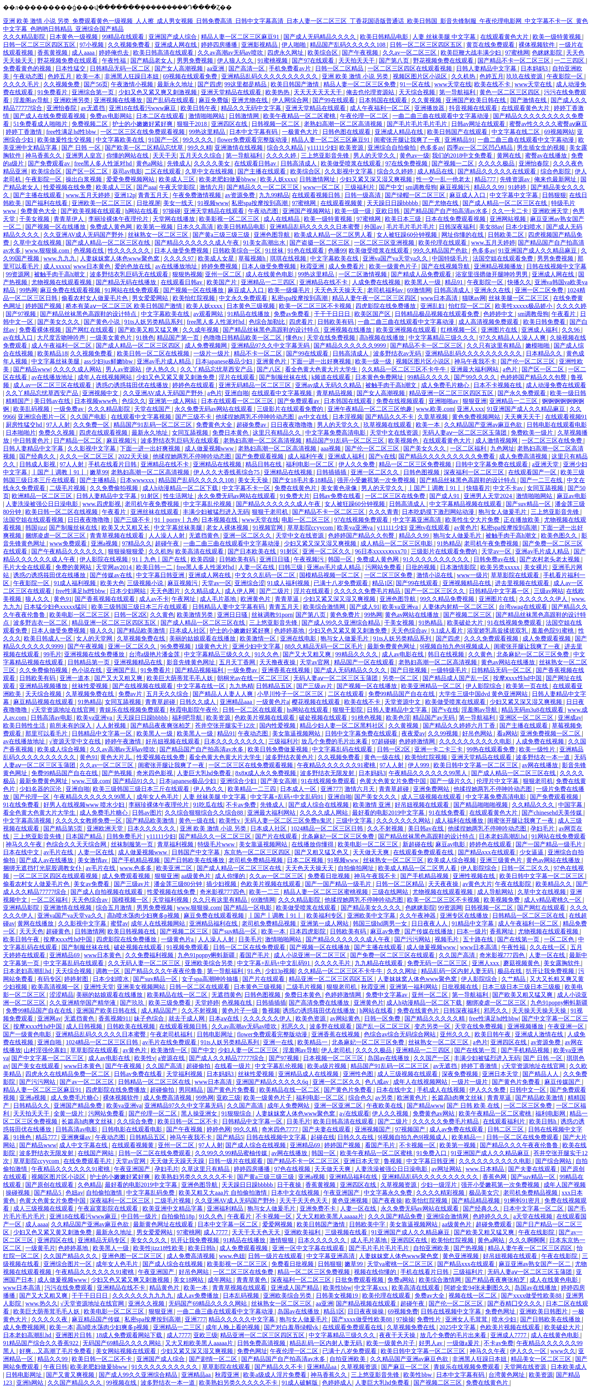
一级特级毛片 (450, 670)
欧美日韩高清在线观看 (164, 52)
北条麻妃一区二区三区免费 (533, 654)
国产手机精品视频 (136, 860)
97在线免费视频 (407, 163)
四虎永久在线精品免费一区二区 (68, 1074)
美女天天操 (253, 480)
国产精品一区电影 (248, 907)
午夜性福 (114, 60)
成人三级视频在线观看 (432, 797)
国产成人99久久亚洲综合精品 (341, 622)
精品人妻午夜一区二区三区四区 (375, 298)
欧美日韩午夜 (199, 108)
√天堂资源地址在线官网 (63, 709)
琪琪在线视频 (289, 258)
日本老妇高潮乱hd (503, 836)
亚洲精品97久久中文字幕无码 (271, 345)
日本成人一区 (299, 789)
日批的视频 (421, 567)
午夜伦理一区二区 (365, 116)
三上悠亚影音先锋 (326, 155)
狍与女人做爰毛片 (503, 512)
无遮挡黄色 (204, 535)
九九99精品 (274, 195)
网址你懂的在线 (463, 234)
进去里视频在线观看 (523, 583)
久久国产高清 (457, 955)
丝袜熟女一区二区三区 (159, 234)
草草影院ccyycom (311, 527)
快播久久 (519, 282)
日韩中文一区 (528, 1090)
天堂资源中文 (403, 702)
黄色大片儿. (116, 757)
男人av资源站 (124, 369)
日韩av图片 (147, 812)
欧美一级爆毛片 (290, 290)
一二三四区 (570, 60)
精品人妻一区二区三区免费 (360, 84)
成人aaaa (84, 52)
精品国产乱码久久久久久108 (348, 44)
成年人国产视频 (565, 1185)
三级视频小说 (146, 583)
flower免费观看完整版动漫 (253, 139)
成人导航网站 (496, 892)
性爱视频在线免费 (68, 187)
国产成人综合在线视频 (319, 805)
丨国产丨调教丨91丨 (59, 472)
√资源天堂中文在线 (75, 741)
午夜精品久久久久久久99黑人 (429, 773)
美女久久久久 (149, 1240)
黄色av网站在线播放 (412, 614)
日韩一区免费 (383, 1018)
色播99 (337, 250)
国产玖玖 (132, 1002)
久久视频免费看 (130, 44)
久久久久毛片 (22, 84)
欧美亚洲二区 (175, 868)
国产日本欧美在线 (252, 551)
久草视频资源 (399, 1185)
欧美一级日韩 (568, 393)
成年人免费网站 (289, 1105)
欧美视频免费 (502, 900)
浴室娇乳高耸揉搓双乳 (498, 630)
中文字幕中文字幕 (514, 195)
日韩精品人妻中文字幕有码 (229, 607)
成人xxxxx (56, 266)
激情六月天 (360, 789)
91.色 (254, 971)
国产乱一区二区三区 (384, 1026)
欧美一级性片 (538, 749)
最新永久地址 (176, 84)
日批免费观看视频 (360, 1280)
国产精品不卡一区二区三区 (514, 60)
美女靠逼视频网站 (297, 733)
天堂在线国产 (153, 409)
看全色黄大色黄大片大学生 (322, 369)
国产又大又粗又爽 (307, 654)
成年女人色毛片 (158, 797)
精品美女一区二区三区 (542, 1359)
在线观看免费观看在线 (424, 852)
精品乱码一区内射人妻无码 (458, 971)
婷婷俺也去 (114, 52)
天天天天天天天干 (318, 92)
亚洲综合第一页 (93, 92)
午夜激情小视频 (133, 84)
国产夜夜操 (387, 1200)
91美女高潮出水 (265, 242)
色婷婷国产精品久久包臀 (534, 377)
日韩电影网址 (215, 1034)
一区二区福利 (469, 448)
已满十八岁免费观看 (341, 583)
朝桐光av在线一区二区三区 (254, 678)
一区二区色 (560, 939)
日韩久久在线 (356, 1137)
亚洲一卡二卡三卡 (439, 749)
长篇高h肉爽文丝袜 (458, 1097)
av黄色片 (466, 527)
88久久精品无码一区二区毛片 (324, 646)
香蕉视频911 (114, 1018)
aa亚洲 (216, 68)
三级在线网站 (391, 892)
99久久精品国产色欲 (441, 250)
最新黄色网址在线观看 (164, 1224)
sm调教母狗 (421, 187)
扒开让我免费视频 (551, 971)
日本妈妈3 (535, 68)
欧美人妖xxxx (278, 179)
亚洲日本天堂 (501, 1074)
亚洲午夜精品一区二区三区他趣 (370, 409)
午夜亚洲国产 (133, 1169)
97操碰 (171, 211)
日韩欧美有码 (336, 322)
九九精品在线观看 (379, 963)
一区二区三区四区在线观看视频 (410, 68)
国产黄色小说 (102, 322)
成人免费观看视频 (547, 638)
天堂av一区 (497, 551)
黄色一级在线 (383, 757)
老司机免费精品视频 (256, 860)
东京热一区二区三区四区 (258, 852)
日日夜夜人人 (430, 923)
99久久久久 (198, 139)
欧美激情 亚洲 (372, 805)
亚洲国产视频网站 (307, 211)
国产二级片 (275, 591)
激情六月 (211, 187)
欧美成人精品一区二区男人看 (334, 234)
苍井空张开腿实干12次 (226, 725)
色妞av (74, 1192)
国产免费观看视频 (260, 456)
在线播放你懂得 (313, 844)
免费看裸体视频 (41, 329)
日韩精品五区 (275, 686)
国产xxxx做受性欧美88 (532, 1295)
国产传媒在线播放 (429, 931)
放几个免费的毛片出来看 (335, 741)
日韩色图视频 (422, 472)
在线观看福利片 (505, 1121)
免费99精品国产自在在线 (402, 694)
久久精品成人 (203, 591)
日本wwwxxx (138, 480)
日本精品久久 (544, 353)
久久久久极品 (497, 163)
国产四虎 (210, 84)
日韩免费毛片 (125, 836)
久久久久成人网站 (78, 369)
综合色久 (360, 1097)
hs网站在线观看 (308, 709)
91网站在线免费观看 (133, 290)
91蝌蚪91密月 (523, 1200)
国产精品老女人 (152, 60)
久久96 (571, 329)
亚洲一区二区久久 (375, 472)
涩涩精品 (61, 995)
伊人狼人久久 (236, 60)
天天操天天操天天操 (540, 1010)
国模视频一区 (131, 900)
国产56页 (96, 84)
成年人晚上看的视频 (233, 1327)
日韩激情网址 (318, 179)
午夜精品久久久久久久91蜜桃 (337, 765)
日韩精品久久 (32, 1105)
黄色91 (63, 599)
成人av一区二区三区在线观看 (53, 385)
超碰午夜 (168, 543)
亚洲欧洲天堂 (551, 211)
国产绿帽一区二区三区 (416, 195)
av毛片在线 (59, 852)
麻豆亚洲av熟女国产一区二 (535, 1264)
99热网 (28, 290)
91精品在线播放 (249, 314)
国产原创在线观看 (50, 1185)
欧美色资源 (311, 1018)
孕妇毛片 (543, 828)
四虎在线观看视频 (104, 432)
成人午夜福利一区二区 (381, 108)
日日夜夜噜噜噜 (292, 424)
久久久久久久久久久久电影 (476, 741)
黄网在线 (509, 155)
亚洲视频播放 (526, 1026)
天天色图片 (166, 591)
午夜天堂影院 (178, 187)
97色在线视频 (293, 1169)
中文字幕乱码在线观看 (343, 749)
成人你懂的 (231, 876)
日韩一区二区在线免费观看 (250, 947)
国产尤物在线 (441, 203)
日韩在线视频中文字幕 (556, 266)
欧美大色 (112, 583)
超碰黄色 (59, 931)
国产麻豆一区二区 (406, 1367)
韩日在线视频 (446, 654)
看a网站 (507, 733)
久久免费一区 (92, 424)
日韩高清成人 (299, 163)
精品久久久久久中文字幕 (242, 1319)
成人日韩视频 (85, 1026)
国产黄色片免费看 (517, 1082)
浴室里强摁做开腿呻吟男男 (492, 274)
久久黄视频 (427, 100)
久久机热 (464, 76)
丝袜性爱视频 (90, 686)
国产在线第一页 (519, 939)
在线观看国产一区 (533, 472)
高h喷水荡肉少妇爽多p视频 (144, 915)
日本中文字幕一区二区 (534, 1208)
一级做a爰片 (464, 1343)
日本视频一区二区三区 (334, 1058)
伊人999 (419, 765)
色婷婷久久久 (491, 1216)
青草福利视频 (176, 844)
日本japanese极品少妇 (224, 361)
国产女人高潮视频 (179, 68)
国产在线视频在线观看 (143, 686)
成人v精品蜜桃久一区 (553, 900)
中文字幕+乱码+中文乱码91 (287, 797)
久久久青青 (384, 512)
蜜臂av (119, 923)
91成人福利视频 (75, 583)
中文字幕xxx (371, 1287)
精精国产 (18, 401)
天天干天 (165, 155)
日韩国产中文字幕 (196, 852)
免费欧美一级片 (532, 432)
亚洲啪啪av (444, 401)
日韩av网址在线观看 (479, 124)
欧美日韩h (543, 1121)
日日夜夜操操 (366, 1311)
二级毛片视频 (68, 488)
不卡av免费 (241, 805)
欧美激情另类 (195, 614)
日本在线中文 (22, 852)
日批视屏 (148, 203)
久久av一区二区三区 (410, 52)
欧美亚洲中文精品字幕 (173, 1208)
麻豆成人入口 (468, 195)
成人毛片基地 (218, 599)
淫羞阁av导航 (32, 100)
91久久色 (267, 654)
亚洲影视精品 (260, 44)
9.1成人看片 (447, 630)
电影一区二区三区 (306, 519)
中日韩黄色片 (32, 440)
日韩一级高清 (363, 195)
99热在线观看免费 (491, 749)
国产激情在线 (529, 100)
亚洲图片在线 (500, 329)
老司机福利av (385, 290)
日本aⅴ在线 (224, 1018)
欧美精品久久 (554, 884)
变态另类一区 (433, 1026)
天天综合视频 (417, 92)
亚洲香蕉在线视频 (286, 670)
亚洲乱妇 (433, 306)
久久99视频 (443, 733)
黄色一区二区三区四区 (510, 92)
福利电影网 (551, 1113)
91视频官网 (268, 527)
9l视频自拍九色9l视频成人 (455, 646)
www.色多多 (137, 868)
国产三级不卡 (194, 417)
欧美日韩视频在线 (132, 931)
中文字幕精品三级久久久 (442, 337)
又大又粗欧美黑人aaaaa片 (330, 1216)
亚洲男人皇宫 (84, 155)
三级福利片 (360, 187)
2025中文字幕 (458, 1327)
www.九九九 (60, 258)
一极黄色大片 (301, 132)
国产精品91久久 (134, 781)
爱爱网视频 (278, 1224)
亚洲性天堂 (99, 987)
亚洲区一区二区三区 (527, 717)
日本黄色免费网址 (380, 377)
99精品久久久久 (429, 377)
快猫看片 (478, 488)
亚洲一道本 (75, 678)
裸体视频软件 (537, 44)
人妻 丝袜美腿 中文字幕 (444, 37)
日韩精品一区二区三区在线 (529, 915)
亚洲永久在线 (493, 290)
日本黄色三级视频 (251, 306)
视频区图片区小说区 (421, 76)
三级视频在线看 (347, 1232)
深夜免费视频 (460, 1074)
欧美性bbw (337, 1287)
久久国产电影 (89, 417)
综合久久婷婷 (396, 171)
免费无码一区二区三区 (438, 963)
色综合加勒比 (267, 322)
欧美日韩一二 (155, 567)
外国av (373, 227)
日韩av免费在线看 (337, 496)
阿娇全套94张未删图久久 (478, 1287)
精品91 (454, 282)
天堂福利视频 (171, 900)
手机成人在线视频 (442, 1090)
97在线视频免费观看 (362, 519)
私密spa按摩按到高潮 (260, 203)
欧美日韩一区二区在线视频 (154, 353)
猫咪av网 (474, 298)
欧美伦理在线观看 (443, 242)
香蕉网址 (502, 931)
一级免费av (69, 409)
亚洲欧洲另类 (72, 100)
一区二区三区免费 (389, 575)
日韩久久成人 (198, 702)
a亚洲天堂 (546, 464)
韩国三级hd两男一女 (381, 923)
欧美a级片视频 (327, 1066)
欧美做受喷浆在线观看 (352, 163)
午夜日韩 (55, 1367)
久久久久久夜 (50, 1319)
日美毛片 (250, 939)
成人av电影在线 (403, 654)
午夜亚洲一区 (566, 1026)
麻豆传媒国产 (563, 1082)
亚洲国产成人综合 (173, 37)
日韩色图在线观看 (347, 132)
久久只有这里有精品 (494, 345)
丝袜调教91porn (271, 614)
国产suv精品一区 (529, 504)
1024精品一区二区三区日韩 (327, 828)
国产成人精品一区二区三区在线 (505, 203)
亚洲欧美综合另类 (209, 963)
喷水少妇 (505, 1319)
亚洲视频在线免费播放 (95, 654)
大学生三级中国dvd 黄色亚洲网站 (484, 694)
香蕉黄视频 (53, 52)
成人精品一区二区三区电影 (397, 543)
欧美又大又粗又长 (126, 527)
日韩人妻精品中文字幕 (487, 68)
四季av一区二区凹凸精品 (480, 147)
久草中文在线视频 (210, 171)
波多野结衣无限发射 (328, 773)
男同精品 (191, 1090)
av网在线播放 (540, 765)
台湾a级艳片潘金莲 (155, 654)
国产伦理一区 (32, 797)
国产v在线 (382, 456)
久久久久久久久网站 (404, 820)
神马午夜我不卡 (476, 361)
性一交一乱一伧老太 (444, 179)
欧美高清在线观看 (200, 551)
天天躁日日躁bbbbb (393, 203)
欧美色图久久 (560, 535)
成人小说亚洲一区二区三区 (311, 955)
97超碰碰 (384, 741)
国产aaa (146, 187)
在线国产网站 (96, 1153)
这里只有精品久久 (277, 432)
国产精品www (32, 369)
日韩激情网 (244, 116)
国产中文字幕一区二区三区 (48, 1058)
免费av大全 (430, 1295)
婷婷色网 (219, 1129)
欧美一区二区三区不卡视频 (316, 306)
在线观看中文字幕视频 (282, 393)
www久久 (563, 1351)
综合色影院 (556, 171)
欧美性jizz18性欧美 (159, 1248)
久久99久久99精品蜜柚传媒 (232, 1153)
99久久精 (200, 147)
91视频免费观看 (188, 947)
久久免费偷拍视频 (114, 488)
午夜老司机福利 (172, 1034)
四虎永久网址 (286, 52)
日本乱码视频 (241, 1295)
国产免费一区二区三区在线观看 (393, 955)
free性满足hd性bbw (71, 132)
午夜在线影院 (514, 884)
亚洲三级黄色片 (502, 860)
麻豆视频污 (455, 187)
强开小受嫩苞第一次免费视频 (377, 480)
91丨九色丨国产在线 (160, 559)
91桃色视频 (367, 717)
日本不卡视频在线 (498, 385)
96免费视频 (176, 646)
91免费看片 (53, 92)
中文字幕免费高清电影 (336, 432)
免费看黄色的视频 (28, 68)
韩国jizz (35, 527)
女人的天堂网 (95, 638)
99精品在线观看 (123, 37)
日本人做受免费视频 (182, 250)
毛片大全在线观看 (28, 567)
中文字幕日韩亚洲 (161, 575)
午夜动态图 (29, 76)
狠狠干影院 (348, 709)
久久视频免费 (62, 84)
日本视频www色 (96, 401)
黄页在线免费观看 (491, 44)
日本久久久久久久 (152, 828)
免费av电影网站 (111, 116)
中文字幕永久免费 (388, 1192)
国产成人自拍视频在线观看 (107, 892)
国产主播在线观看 (262, 171)
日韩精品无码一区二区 (121, 68)
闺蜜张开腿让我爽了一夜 (408, 139)
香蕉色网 (495, 1177)
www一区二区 (322, 187)
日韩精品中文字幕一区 (500, 591)
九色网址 (502, 448)
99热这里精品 (208, 132)
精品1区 (382, 583)
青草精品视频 (335, 393)
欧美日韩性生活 (25, 725)
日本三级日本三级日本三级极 (522, 987)
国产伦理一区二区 (153, 1113)
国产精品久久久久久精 (435, 1018)
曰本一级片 (472, 931)
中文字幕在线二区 (516, 132)
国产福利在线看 (47, 203)
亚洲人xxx (470, 409)
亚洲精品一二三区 (514, 401)
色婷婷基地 (290, 630)
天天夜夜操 (444, 884)
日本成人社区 (188, 630)
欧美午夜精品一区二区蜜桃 (300, 116)
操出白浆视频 (84, 179)
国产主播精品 (98, 480)
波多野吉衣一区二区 (41, 622)
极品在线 (510, 971)
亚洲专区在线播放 (465, 915)
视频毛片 (447, 939)
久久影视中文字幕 (349, 171)
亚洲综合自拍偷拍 (392, 147)
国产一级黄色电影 (28, 1034)
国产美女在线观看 (36, 1066)
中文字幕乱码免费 (151, 1192)
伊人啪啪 (294, 44)
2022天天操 (134, 456)
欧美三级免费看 (170, 1002)
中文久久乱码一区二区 (266, 575)
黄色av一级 (414, 155)
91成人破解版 (300, 1382)
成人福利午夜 (306, 456)
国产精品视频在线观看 (367, 1303)
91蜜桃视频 (273, 60)
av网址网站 (447, 1169)
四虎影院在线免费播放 (386, 306)
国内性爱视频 (278, 725)
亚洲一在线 (279, 1042)
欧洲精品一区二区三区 (42, 496)
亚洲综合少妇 (239, 781)
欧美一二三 (265, 892)
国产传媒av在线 (111, 575)
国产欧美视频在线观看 (91, 211)
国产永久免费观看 (522, 393)
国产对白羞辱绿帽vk (292, 1327)
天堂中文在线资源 (395, 432)
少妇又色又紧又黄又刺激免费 (176, 377)
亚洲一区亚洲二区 (339, 1105)
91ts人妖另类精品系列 (154, 322)
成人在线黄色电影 (270, 274)
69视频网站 (559, 132)
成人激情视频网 (497, 440)
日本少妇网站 (128, 591)
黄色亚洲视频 (350, 1200)
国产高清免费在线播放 (320, 1002)
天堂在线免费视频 (332, 337)
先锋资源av (515, 179)
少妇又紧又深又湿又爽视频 (376, 179)
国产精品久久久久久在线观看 (497, 171)
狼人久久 (38, 599)
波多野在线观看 (331, 1026)
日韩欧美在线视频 (131, 1026)
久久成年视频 (201, 329)
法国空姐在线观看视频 (34, 519)
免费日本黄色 (231, 432)
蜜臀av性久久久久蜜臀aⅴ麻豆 (548, 124)
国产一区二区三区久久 (435, 591)
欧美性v (230, 820)
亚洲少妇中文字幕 (257, 646)
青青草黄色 (252, 1280)
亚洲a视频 (105, 543)
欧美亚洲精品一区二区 (432, 686)
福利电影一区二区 (310, 464)
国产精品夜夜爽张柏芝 (161, 725)
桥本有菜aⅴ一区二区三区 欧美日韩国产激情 (124, 306)
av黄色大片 (477, 884)
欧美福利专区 (325, 915)
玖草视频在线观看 (388, 424)
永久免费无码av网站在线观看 (214, 409)
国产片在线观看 (277, 836)
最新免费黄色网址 (392, 646)
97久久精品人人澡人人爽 (513, 337)
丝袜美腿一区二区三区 (519, 298)
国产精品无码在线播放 (127, 282)
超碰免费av (252, 424)
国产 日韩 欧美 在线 (474, 1105)
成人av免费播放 (198, 1295)
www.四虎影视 (102, 504)
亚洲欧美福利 (303, 1232)
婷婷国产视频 (44, 306)
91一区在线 (416, 84)
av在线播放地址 (176, 266)
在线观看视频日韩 (316, 195)
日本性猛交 (71, 68)
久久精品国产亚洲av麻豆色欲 (484, 424)
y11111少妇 (322, 147)
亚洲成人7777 (509, 1335)
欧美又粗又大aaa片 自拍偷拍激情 (223, 1192)
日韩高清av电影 (52, 717)
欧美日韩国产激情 (295, 84)
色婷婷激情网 (417, 741)
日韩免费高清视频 (262, 1343)
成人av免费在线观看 (457, 1129)
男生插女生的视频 (542, 147)
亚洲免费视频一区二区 (551, 733)
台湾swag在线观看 (524, 607)
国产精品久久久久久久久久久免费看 (447, 456)
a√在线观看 (354, 1113)
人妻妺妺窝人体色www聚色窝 (120, 258)
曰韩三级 (291, 567)
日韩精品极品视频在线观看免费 (438, 314)
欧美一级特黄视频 (557, 37)
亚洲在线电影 (299, 638)
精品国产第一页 (179, 337)
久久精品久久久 (534, 805)
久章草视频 (433, 417)
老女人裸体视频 (228, 527)
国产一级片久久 (452, 781)
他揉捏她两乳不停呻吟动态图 (256, 417)
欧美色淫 (398, 717)
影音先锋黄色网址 (191, 662)
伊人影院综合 (484, 686)
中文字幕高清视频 (28, 820)
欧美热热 (278, 92)
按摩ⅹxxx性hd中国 (518, 678)
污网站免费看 (384, 567)
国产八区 (269, 369)
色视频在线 (89, 250)
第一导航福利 (458, 92)
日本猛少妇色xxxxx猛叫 (56, 607)
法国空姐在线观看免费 (503, 258)
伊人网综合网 (291, 100)
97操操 (405, 1319)
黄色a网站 (150, 163)
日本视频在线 (220, 519)
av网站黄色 (345, 1018)
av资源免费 (240, 195)
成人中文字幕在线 (84, 1145)
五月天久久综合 (201, 155)
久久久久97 (179, 258)
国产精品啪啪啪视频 (481, 805)
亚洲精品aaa (236, 702)
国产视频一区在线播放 (56, 227)
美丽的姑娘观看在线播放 (203, 638)
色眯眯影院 (547, 52)
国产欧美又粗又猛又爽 (149, 329)
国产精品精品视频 (476, 1200)
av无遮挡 (93, 108)
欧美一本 (89, 76)
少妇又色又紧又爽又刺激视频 (158, 92)
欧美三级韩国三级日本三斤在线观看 (140, 607)
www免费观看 (68, 543)
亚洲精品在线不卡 (324, 282)
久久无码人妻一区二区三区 (145, 963)
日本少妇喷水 (524, 227)
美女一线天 (179, 203)
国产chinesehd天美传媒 (552, 812)
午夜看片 (564, 314)
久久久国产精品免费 (396, 1216)
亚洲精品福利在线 (214, 923)
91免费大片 (295, 496)
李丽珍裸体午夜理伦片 (119, 219)
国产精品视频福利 (200, 670)
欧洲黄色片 (256, 599)
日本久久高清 (195, 227)
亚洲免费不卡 (318, 1208)
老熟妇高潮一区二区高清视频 (344, 124)
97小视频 (92, 44)
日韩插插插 (332, 472)
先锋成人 (179, 163)
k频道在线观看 (331, 377)
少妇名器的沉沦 (41, 789)
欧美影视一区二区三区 (230, 219)
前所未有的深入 (71, 725)
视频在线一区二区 (473, 1295)
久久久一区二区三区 (87, 456)
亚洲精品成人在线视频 (309, 1074)
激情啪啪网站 (207, 116)
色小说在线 (87, 670)
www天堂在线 (453, 84)
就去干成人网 (187, 1018)
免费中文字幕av (387, 995)
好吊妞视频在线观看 (173, 741)
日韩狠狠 (554, 195)
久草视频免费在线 (142, 638)
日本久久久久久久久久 (235, 741)
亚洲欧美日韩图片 (544, 1311)
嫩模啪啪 (538, 345)
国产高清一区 (247, 68)
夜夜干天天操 (398, 1335)
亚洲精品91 (459, 139)
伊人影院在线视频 (104, 559)
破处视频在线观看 (324, 717)
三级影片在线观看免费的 (291, 409)
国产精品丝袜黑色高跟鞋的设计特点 (89, 314)
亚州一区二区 (224, 274)
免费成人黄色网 (111, 227)
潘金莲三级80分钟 (179, 884)
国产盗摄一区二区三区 (320, 242)
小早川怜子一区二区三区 (291, 694)
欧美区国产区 (373, 314)
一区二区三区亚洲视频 (385, 242)
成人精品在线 (436, 171)
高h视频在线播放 (382, 337)
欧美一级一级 (353, 211)
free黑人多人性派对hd (103, 163)
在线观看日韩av (255, 163)
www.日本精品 (485, 1169)
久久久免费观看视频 (492, 638)
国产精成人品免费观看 (422, 274)
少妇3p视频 (280, 971)
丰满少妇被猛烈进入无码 (216, 512)
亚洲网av (49, 1018)
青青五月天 (154, 195)
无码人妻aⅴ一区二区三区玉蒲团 (465, 432)
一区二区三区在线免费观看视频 (143, 132)
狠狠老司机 (538, 781)
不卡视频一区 (418, 1145)
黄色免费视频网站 (477, 417)
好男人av (431, 1343)
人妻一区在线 (257, 567)
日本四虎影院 (308, 931)
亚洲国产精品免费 (78, 1105)
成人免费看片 (347, 266)
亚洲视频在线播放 (119, 100)
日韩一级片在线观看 (236, 1161)
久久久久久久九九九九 (143, 1295)
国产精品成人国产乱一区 (456, 678)
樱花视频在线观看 (316, 702)
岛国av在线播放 (389, 1058)
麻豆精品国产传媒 (96, 1319)
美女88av (491, 227)
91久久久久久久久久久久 (437, 559)
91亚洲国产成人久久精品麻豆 (538, 250)
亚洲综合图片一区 (42, 417)
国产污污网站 (413, 939)
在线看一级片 (233, 1066)
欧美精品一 (313, 1042)
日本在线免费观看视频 (456, 219)
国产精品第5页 (63, 828)
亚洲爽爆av (76, 1137)
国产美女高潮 (279, 781)
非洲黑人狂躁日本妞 (132, 76)
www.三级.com (91, 781)
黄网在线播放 (36, 923)
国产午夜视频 (361, 52)
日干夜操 (290, 1185)
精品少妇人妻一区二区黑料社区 (343, 725)
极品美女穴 (485, 1192)
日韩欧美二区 (506, 234)
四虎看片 (302, 322)
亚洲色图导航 (272, 234)
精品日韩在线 (264, 464)
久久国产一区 (432, 1058)
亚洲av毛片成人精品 (164, 361)
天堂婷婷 (207, 1002)
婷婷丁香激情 (24, 132)
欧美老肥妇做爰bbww (228, 179)
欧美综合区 (323, 52)
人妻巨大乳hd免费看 (205, 773)
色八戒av (377, 1082)
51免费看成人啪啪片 (41, 124)
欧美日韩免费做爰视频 (278, 749)
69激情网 (419, 290)
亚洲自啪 (237, 393)
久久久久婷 (282, 155)
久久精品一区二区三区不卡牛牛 (404, 369)
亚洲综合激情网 (448, 1216)
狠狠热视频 (187, 274)
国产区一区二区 (87, 171)
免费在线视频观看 (401, 401)
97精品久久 (137, 543)
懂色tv (295, 337)
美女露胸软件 (562, 963)
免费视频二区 (90, 124)
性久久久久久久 (130, 250)
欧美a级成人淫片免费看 (275, 1375)
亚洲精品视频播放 (499, 266)
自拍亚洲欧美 (432, 1248)
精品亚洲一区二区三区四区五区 (452, 393)
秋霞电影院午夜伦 (194, 709)
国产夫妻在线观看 (327, 1129)
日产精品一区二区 (78, 440)
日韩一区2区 (130, 614)
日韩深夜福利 (457, 227)
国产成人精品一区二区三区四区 (139, 345)
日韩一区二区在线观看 (253, 709)
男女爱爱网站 (151, 298)
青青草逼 (287, 599)
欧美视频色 (404, 440)
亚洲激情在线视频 (239, 147)
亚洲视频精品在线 (467, 583)
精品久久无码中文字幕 (252, 108)
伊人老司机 (337, 1050)
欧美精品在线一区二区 (178, 995)
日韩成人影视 (38, 464)
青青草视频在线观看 (117, 535)
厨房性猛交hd (24, 424)
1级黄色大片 (212, 646)
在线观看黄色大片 (505, 37)
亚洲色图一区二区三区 (133, 1256)
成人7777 (216, 1232)
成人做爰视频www (210, 448)
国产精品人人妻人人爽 (223, 694)
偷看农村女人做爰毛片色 (95, 298)
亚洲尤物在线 (250, 100)
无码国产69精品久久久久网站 (208, 1303)
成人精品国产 (160, 1010)
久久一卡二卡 (511, 211)
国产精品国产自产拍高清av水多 (446, 211)
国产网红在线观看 (90, 329)
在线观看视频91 (566, 417)
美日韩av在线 (52, 401)
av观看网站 (209, 314)
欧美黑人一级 (423, 282)
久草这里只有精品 (206, 1169)
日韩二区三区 (506, 1129)
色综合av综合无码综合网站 (400, 1034)
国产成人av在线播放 (47, 860)
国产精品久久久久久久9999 (350, 345)
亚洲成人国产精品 (295, 1287)
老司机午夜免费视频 (153, 504)
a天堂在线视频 (533, 1216)
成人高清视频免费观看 (489, 322)
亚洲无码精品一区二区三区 (255, 385)
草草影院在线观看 (515, 575)
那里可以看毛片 (47, 733)
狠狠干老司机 (270, 512)
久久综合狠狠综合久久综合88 (205, 812)
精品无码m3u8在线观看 (533, 709)
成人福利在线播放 (460, 820)
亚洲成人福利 (540, 329)
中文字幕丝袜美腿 (56, 361)
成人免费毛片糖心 (446, 385)
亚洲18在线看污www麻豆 (143, 108)
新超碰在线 (418, 844)
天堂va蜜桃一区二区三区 (401, 1264)
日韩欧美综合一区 (237, 250)
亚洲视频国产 (373, 1129)
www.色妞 (232, 1256)
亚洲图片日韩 (74, 1335)
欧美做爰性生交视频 (65, 139)
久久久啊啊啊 (528, 1240)
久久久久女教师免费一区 (89, 820)
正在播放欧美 (522, 519)
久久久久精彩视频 (441, 1192)
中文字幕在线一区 (202, 686)
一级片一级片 (212, 353)
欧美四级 (203, 559)
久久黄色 (162, 614)
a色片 (511, 369)
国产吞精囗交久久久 (515, 1303)
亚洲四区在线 (230, 124)
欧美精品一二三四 (252, 789)
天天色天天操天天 (339, 290)
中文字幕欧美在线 (120, 139)
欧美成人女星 (217, 258)
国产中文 (391, 187)
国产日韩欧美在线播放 (195, 860)
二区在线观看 (163, 171)
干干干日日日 (333, 314)
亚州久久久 (456, 1034)
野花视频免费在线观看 (68, 60)
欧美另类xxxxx (500, 567)
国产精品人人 (541, 1074)
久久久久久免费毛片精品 (368, 591)
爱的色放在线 (133, 266)
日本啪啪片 (21, 432)
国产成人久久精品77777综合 (227, 1058)
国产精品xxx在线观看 (487, 852)
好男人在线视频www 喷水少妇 (84, 805)
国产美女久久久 (59, 322)
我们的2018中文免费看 (463, 155)
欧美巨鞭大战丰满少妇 (471, 52)
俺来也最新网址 (556, 179)
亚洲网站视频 (508, 219)
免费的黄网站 (74, 567)
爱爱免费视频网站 (131, 179)
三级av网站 (548, 591)
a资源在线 (172, 1058)
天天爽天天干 (523, 417)
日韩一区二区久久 (526, 868)
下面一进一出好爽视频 (321, 361)
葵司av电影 (127, 171)
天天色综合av (410, 630)
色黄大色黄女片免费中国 (393, 781)
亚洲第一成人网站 (173, 401)
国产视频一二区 (453, 163)
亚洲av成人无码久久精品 (329, 385)
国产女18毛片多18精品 (303, 480)
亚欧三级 (228, 1097)
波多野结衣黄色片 (290, 757)
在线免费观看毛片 (88, 1161)
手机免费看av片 (290, 68)
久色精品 (90, 1185)
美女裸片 (537, 567)
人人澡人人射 (167, 535)
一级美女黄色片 (111, 337)
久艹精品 (514, 979)
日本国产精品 (84, 836)
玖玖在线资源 (525, 76)
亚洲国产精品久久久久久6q (273, 1082)
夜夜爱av (413, 733)
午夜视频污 (309, 559)
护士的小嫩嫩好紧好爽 (143, 124)
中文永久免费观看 (244, 298)
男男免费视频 (195, 60)
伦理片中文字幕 (498, 781)
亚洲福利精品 (226, 1208)
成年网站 (220, 1280)
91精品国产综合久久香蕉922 (41, 1343)
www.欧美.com (435, 409)
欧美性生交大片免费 (473, 519)
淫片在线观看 (237, 377)
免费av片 (131, 694)
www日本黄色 (92, 266)
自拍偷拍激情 (105, 1192)
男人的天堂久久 (375, 155)
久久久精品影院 (25, 37)
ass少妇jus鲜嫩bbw (109, 361)
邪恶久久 (496, 1010)
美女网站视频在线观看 (127, 1351)
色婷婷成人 (337, 1382)
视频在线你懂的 (376, 1272)
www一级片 (472, 575)
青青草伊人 (69, 219)
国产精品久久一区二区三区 (263, 187)
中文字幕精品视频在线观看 (466, 504)
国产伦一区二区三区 (528, 361)
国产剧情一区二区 (214, 1359)
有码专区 (49, 979)
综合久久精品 (286, 147)
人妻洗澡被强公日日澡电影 (43, 504)
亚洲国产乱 (122, 670)
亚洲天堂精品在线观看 (232, 92)
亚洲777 (330, 789)
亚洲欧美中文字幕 (372, 915)
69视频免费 (403, 1311)
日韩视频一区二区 (276, 124)
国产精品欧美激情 (142, 630)
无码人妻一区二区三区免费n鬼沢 (288, 820)
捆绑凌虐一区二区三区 (56, 535)
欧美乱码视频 (32, 409)
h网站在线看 (142, 211)
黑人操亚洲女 (200, 1113)
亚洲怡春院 (62, 108)
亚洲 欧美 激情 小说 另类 (356, 76)
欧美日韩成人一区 (48, 638)
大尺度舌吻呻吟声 (62, 337)
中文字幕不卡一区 (247, 488)
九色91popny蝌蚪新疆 (207, 955)
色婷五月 (60, 76)
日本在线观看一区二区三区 (238, 401)
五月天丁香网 (238, 662)
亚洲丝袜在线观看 (155, 512)
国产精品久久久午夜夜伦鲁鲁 (164, 971)
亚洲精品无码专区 (102, 1240)
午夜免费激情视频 (197, 195)
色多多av (432, 147)
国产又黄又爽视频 (71, 1375)
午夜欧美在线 (385, 1105)
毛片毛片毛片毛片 (411, 227)
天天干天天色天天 (304, 1200)
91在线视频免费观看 (515, 622)
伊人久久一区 (529, 1351)
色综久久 (134, 401)
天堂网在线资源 (526, 1367)
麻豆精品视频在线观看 (44, 702)
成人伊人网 (240, 591)
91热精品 (449, 543)
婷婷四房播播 (220, 44)
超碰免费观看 (494, 1224)
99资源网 (18, 274)
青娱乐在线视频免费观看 (133, 709)
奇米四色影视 (155, 773)
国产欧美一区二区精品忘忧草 (145, 147)
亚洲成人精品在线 (399, 132)
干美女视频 (35, 219)
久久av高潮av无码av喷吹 (231, 52)
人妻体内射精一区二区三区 (459, 607)
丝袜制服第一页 (133, 844)
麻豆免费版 (214, 100)
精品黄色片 (165, 1287)
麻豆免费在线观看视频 (71, 290)
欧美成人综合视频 (62, 749)
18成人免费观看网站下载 (130, 1335)
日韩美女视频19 (338, 1295)
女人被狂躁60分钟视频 (407, 234)
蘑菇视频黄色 (522, 963)
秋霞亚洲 (313, 266)
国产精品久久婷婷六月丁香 (460, 725)
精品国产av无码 (434, 717)
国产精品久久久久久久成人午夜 (197, 242)
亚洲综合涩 (249, 583)
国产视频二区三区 (468, 614)
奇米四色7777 (280, 1129)
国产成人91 (445, 496)
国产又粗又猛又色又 (322, 852)
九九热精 (241, 686)
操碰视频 (18, 1192)
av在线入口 (18, 337)
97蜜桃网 (517, 52)
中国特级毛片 (451, 258)
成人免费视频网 (206, 345)
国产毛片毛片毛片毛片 (418, 124)
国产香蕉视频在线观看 (105, 599)
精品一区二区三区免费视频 (416, 464)
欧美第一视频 (155, 227)
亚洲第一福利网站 (414, 987)
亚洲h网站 (30, 1382)
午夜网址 (184, 599)
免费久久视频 (57, 432)
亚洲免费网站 (432, 789)
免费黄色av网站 (434, 1113)
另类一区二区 (401, 678)
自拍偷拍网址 (356, 868)
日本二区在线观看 (161, 116)
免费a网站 (401, 1280)
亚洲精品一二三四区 (269, 282)
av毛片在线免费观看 (170, 1042)
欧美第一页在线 (528, 686)
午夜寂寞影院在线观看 (108, 1208)
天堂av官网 (315, 662)
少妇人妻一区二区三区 (249, 1050)
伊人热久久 (162, 369)
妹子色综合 (149, 1018)
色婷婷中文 (499, 314)
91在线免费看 (22, 805)
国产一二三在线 (542, 480)
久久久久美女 (212, 163)
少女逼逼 (532, 852)
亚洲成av (570, 717)
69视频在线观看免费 (191, 76)
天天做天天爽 (371, 852)
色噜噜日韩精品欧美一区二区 (243, 337)
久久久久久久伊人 (544, 599)
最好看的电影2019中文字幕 (389, 812)
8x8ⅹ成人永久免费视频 (266, 773)
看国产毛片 (255, 955)
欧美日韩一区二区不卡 (188, 1121)
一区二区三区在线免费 (552, 440)
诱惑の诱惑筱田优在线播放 (133, 385)
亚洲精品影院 (22, 907)
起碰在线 (323, 1137)
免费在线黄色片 (296, 488)
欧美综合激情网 (325, 607)
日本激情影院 (459, 567)
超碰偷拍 (199, 1066)
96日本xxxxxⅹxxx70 (381, 551)
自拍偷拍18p (178, 1216)
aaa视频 (331, 448)
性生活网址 (179, 496)
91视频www (213, 203)
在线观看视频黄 (342, 203)
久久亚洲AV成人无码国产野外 (84, 234)
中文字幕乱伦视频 (208, 504)
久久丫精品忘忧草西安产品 (217, 369)
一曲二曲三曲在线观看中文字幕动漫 (441, 116)
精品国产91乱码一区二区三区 (153, 424)
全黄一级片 (69, 1113)
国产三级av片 (315, 686)
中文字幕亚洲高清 (417, 519)
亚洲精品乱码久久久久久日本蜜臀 (315, 227)
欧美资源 (352, 147)
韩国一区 (341, 559)
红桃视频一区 (459, 329)
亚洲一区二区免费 (540, 290)
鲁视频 (271, 1010)
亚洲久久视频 (147, 1303)
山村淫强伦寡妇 (45, 1050)
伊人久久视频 (391, 1113)
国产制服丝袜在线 (284, 377)
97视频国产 (411, 1129)
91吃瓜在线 (208, 805)
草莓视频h (252, 258)
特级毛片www (217, 844)
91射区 (151, 496)
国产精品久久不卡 (390, 417)
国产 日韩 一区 (81, 147)
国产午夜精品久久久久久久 (68, 551)
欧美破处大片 (466, 622)
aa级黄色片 (196, 876)
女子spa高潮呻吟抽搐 (210, 979)
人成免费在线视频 (377, 282)
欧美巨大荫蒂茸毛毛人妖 (180, 678)
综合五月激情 (114, 907)
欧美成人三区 (177, 179)
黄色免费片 (345, 614)
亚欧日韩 (388, 211)
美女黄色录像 (339, 488)
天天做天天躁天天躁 (178, 1161)
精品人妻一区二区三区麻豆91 (241, 37)
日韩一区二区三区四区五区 (40, 44)
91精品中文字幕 (473, 923)
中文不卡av (508, 488)
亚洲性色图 (359, 1074)
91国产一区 (164, 139)
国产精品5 (229, 1137)
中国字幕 (571, 805)
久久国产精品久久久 (71, 1256)
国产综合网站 (554, 1161)
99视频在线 (122, 1382)
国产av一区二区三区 (87, 1082)
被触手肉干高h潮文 (60, 274)
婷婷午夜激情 (123, 741)
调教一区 (108, 971)
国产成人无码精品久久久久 (320, 37)
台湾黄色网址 (507, 1375)
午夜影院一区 (565, 76)
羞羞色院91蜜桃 (553, 630)
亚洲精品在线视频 (218, 464)
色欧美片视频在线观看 (265, 717)
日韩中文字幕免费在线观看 (492, 464)
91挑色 (145, 337)
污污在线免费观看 (69, 1287)
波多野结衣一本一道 (543, 757)
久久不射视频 (386, 828)
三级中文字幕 (355, 820)
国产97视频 (21, 314)
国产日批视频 (409, 670)
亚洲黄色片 (272, 361)
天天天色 (31, 931)
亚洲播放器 (430, 108)
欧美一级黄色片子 (394, 266)
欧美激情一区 (258, 638)
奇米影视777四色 (223, 892)
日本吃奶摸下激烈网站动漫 (439, 512)
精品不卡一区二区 (258, 353)
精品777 (486, 179)
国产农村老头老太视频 (550, 559)
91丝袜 (275, 250)
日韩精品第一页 (89, 662)
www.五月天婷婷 (89, 195)
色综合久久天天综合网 (77, 844)
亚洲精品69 (65, 955)
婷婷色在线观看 (194, 385)
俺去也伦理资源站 (371, 92)
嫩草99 (99, 472)
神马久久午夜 (24, 844)
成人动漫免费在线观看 (556, 385)
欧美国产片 (222, 282)
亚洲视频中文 (101, 393)
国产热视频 (117, 773)
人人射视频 (111, 725)
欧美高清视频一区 (56, 987)
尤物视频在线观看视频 (62, 282)
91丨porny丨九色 (177, 519)
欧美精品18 (52, 353)
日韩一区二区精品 (340, 68)
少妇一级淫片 (439, 1185)
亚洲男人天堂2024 (488, 496)
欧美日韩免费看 (545, 322)
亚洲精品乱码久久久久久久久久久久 (270, 76)
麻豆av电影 (571, 496)
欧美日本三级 (404, 219)
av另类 (384, 1097)
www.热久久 (41, 1303)
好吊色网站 (478, 733)
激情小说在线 (435, 575)
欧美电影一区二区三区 (80, 614)
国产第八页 (394, 60)
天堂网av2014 (114, 567)
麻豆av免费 (385, 931)
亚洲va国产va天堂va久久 (396, 258)
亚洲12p (124, 195)
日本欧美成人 (569, 1367)
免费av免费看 (292, 314)
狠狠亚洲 (474, 401)
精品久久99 (489, 187)
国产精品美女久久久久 (372, 907)
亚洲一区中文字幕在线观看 (309, 1248)
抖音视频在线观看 (474, 108)
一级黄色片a (272, 702)
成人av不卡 (154, 599)
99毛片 (52, 654)
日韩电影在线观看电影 (557, 424)
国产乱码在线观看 (171, 100)
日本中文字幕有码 (254, 132)
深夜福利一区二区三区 (474, 472)
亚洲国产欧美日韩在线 (476, 100)
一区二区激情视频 (363, 274)
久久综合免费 (136, 1121)
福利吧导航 (188, 717)
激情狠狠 (282, 1240)
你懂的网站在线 (128, 155)
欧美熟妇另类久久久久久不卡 (194, 1177)
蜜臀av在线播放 (546, 155)
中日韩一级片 (140, 1216)
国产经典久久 (38, 456)
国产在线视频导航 (446, 266)
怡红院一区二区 (470, 306)
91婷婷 (518, 187)
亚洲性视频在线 (474, 876)
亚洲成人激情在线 (540, 1034)
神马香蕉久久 (44, 155)
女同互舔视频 (191, 432)
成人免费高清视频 (524, 456)
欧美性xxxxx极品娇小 (524, 306)
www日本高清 (440, 298)
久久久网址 (402, 971)
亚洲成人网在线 (176, 44)
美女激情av (93, 860)
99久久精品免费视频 (448, 599)
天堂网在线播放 (174, 219)
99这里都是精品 (246, 84)
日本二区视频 (306, 860)
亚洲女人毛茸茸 (467, 1319)
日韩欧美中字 (368, 1224)
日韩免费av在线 (495, 559)
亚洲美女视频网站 (142, 987)
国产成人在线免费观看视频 (50, 116)
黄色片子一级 (240, 1010)
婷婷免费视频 (220, 266)
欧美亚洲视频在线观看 (407, 329)
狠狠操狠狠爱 (126, 551)
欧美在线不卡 (493, 84)
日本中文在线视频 (296, 1192)
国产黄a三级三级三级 (222, 234)
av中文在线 (313, 417)
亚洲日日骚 (275, 559)
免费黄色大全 (39, 211)
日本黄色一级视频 (74, 37)
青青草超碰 (161, 702)
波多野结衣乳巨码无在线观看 (130, 274)
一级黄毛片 (40, 1248)
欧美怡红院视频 (194, 298)
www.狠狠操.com (47, 250)
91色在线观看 (306, 250)
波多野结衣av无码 (398, 353)
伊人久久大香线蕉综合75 (227, 472)
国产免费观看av (49, 163)
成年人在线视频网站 (105, 377)
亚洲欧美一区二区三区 (102, 203)
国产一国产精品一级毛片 (549, 844)
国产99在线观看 (334, 100)
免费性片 (429, 1319)
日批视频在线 (460, 987)
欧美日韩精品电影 (385, 37)
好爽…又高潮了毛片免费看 (56, 1351)
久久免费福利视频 (150, 955)
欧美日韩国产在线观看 (458, 132)
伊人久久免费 (357, 464)
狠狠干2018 (192, 124)
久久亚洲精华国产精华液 (83, 1002)
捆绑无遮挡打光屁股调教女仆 (43, 868)
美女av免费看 (92, 884)
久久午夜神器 (418, 915)
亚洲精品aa (322, 1367)
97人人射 (58, 424)
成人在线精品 (282, 219)
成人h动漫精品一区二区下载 (180, 488)
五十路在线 (479, 939)
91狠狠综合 (237, 1113)
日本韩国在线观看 (384, 100)
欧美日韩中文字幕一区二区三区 (476, 765)
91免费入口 (432, 1153)
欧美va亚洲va (355, 527)
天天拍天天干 (357, 60)
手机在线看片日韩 (113, 464)
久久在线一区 (548, 947)
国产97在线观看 (313, 60)
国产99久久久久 (476, 377)
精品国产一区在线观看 (365, 662)
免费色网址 (501, 1311)
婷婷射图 (77, 979)
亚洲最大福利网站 (475, 369)
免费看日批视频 (329, 876)
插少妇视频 (222, 884)
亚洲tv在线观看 (430, 527)
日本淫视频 (347, 417)
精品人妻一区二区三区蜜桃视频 (326, 892)
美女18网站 (189, 1280)
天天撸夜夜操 (278, 662)
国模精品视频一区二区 (330, 575)
